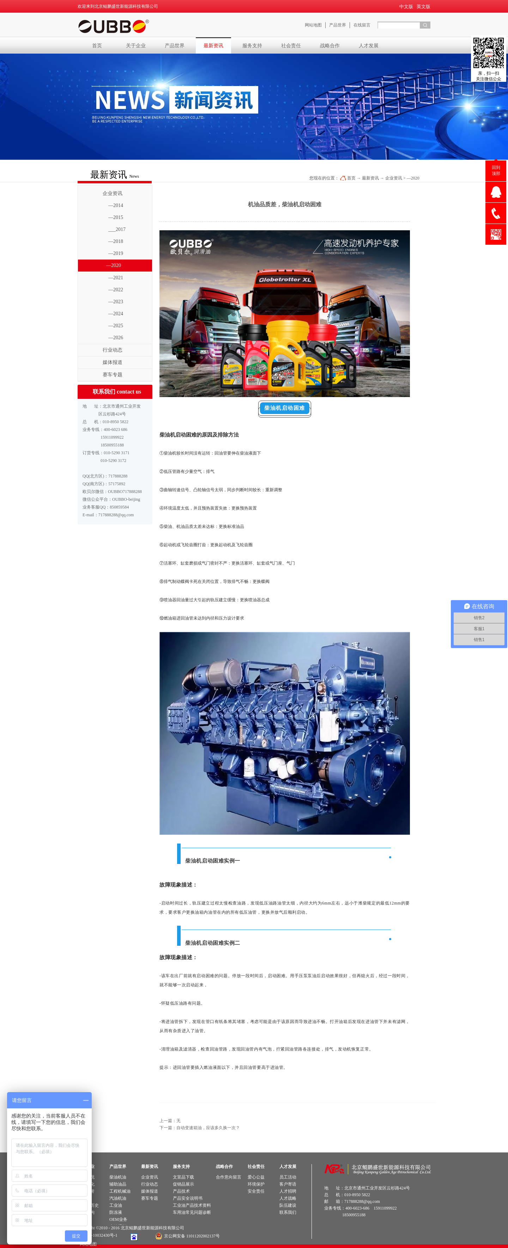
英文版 (423, 6)
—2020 (413, 178)
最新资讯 (370, 178)
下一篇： (199, 1127)
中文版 (406, 6)
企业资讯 (393, 178)
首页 (97, 45)
